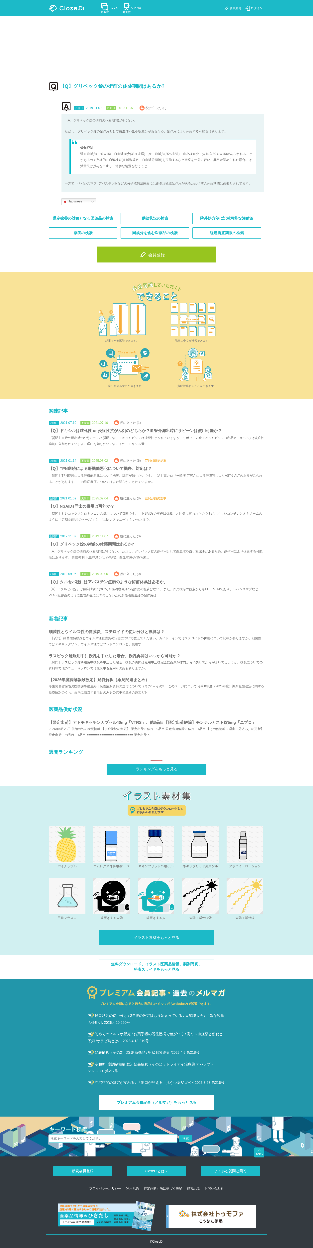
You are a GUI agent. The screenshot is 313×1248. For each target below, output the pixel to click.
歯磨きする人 (155, 917)
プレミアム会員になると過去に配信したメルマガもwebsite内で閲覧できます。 (157, 1003)
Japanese (72, 201)
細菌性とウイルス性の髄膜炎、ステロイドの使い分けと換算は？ (106, 631)
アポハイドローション (245, 866)
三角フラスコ (67, 917)
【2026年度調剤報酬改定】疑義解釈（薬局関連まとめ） (99, 680)
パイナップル (67, 866)
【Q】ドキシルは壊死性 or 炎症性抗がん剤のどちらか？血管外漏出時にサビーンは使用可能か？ (135, 430)
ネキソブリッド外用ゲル (200, 866)
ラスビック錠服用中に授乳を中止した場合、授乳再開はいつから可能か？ (114, 656)
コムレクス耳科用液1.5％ (111, 866)
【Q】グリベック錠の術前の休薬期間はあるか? (91, 544)
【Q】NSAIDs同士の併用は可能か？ (81, 506)
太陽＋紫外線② (200, 917)
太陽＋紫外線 (245, 917)
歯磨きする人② (111, 917)
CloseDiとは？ (156, 1171)
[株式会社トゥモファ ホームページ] (211, 1217)
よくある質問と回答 (230, 1171)
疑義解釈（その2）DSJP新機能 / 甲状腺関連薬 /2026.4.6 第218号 (143, 1053)
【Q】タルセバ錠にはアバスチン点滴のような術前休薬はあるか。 (108, 582)
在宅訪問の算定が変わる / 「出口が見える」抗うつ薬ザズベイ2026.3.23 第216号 (156, 1083)
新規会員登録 (82, 1171)
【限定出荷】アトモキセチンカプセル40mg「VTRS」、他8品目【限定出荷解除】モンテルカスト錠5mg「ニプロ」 (152, 722)
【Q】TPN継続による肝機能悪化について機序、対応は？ (100, 468)
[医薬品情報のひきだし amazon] (107, 1217)
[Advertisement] (156, 46)
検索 (185, 1138)
